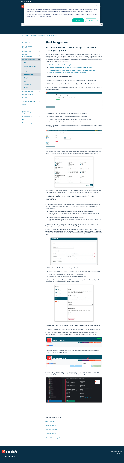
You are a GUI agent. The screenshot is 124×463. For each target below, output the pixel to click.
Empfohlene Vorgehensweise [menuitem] (27, 112)
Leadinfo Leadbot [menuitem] (27, 94)
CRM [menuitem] (25, 71)
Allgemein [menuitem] (27, 63)
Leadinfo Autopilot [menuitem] (27, 91)
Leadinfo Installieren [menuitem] (28, 43)
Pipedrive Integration (51, 433)
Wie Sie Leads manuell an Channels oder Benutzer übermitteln (67, 72)
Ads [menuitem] (25, 81)
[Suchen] (101, 24)
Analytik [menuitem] (26, 88)
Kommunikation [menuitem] (28, 74)
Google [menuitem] (26, 78)
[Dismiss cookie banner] (96, 6)
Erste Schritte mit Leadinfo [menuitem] (27, 47)
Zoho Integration (50, 421)
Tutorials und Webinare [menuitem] (29, 101)
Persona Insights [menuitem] (27, 116)
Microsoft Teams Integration (53, 438)
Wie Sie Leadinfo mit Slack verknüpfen (60, 65)
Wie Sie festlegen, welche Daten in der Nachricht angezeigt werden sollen (70, 67)
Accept (78, 20)
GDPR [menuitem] (24, 104)
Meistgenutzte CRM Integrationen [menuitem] (30, 67)
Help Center (25, 35)
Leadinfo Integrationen (37, 35)
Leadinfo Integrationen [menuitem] (28, 59)
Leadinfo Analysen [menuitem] (27, 98)
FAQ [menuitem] (23, 119)
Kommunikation (52, 35)
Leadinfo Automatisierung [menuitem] (27, 55)
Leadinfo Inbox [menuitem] (26, 51)
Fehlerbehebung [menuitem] (27, 123)
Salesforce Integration (51, 429)
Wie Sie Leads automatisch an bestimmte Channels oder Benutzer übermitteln (72, 70)
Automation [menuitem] (27, 84)
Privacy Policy (117, 453)
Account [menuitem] (24, 108)
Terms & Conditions (116, 451)
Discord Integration (50, 425)
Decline (91, 20)
